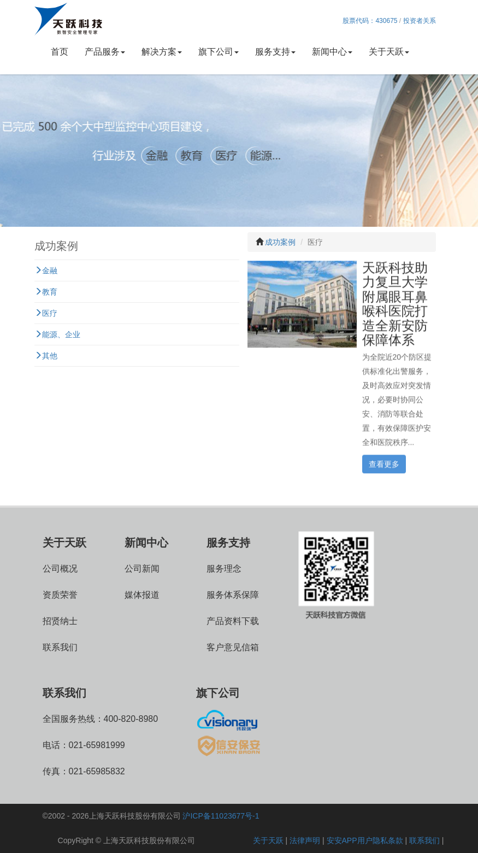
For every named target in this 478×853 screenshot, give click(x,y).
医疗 (45, 313)
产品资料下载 (232, 621)
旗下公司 (218, 51)
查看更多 (384, 462)
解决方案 (161, 51)
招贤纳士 (60, 621)
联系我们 (60, 647)
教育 (45, 291)
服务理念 (223, 568)
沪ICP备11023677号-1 (220, 815)
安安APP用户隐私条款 (365, 840)
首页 (59, 51)
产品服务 (105, 51)
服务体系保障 (232, 594)
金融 (45, 270)
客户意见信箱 (232, 647)
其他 (45, 355)
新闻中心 (332, 51)
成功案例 (280, 242)
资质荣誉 (60, 594)
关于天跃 (389, 51)
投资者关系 (419, 21)
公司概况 (60, 568)
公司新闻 (142, 568)
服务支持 (275, 51)
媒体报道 (142, 594)
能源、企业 (57, 334)
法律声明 (305, 840)
